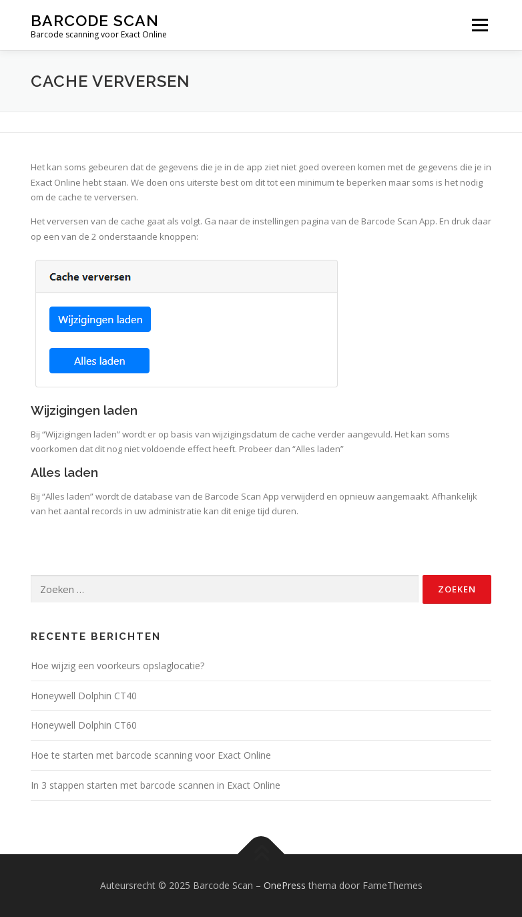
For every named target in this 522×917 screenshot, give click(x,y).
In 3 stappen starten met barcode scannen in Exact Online (155, 785)
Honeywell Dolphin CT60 (84, 725)
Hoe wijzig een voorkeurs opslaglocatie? (117, 665)
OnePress (285, 885)
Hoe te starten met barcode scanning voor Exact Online (151, 755)
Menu (479, 25)
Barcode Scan (95, 20)
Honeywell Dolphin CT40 (84, 695)
